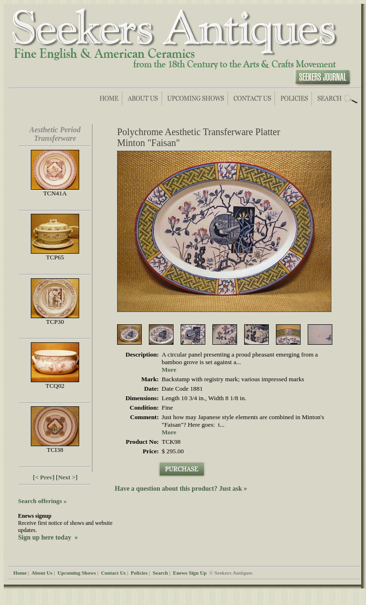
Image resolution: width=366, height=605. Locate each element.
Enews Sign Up (190, 573)
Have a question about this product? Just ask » (181, 488)
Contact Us (113, 573)
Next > (66, 477)
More (169, 369)
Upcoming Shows (76, 573)
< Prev (43, 477)
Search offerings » (42, 500)
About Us (41, 573)
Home (20, 573)
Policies (139, 573)
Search (160, 573)
